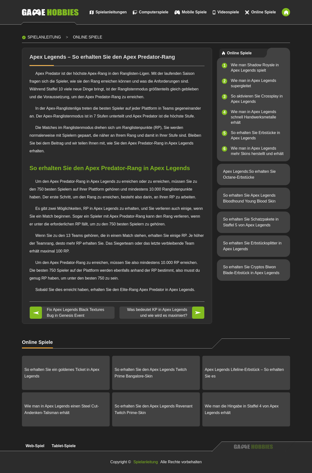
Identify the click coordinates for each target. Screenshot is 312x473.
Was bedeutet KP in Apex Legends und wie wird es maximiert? (157, 313)
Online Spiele (87, 37)
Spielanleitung (44, 37)
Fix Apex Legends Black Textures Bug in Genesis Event (75, 313)
